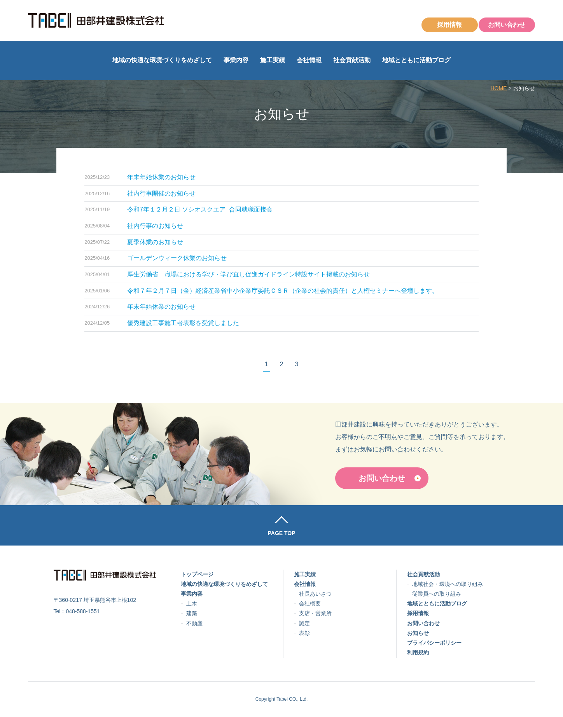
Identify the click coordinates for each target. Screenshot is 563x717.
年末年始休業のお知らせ (161, 177)
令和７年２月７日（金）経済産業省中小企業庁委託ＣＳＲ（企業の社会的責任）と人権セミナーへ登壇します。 (282, 290)
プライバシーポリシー (434, 643)
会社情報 (309, 60)
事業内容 (236, 60)
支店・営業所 (315, 613)
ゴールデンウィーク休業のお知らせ (177, 258)
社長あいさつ (315, 594)
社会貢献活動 (352, 60)
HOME (498, 88)
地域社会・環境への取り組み (447, 584)
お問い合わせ (506, 24)
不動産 (194, 623)
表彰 (304, 633)
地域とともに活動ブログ (416, 60)
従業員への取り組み (436, 594)
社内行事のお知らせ (155, 225)
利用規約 (418, 652)
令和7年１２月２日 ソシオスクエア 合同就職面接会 (200, 209)
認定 (304, 623)
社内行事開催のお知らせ (161, 193)
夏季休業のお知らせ (155, 242)
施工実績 (272, 60)
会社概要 (310, 603)
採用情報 (449, 24)
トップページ (197, 574)
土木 (191, 603)
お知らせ (418, 633)
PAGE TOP (281, 533)
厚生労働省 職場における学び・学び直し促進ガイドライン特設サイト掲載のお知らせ (248, 274)
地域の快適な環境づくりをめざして (162, 60)
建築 (191, 613)
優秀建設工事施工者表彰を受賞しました (183, 323)
